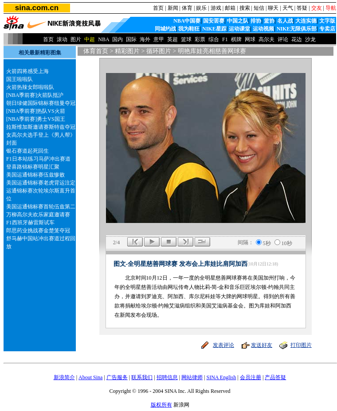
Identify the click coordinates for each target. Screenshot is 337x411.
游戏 (216, 8)
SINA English (221, 377)
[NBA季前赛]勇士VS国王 (35, 119)
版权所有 (161, 405)
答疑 (302, 8)
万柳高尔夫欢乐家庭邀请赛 (38, 214)
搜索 (244, 8)
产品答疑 (275, 377)
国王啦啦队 (19, 79)
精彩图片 (127, 51)
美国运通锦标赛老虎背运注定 (40, 183)
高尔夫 (266, 39)
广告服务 (117, 377)
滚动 (62, 39)
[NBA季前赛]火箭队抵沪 (34, 95)
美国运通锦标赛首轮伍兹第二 (40, 207)
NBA (103, 39)
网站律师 (192, 377)
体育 (187, 8)
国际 (131, 39)
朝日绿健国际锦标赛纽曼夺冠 (40, 103)
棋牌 (236, 39)
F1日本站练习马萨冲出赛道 (38, 159)
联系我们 (142, 377)
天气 (287, 8)
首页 (158, 8)
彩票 (200, 39)
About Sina (90, 377)
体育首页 (95, 51)
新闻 (173, 8)
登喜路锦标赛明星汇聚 (32, 167)
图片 (76, 39)
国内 (117, 39)
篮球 (186, 39)
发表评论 (223, 345)
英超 (172, 39)
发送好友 (261, 345)
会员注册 (250, 377)
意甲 (158, 39)
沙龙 (310, 39)
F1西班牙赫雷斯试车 (30, 222)
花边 (296, 39)
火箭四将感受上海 (27, 71)
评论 (283, 39)
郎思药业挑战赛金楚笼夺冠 (38, 230)
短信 (259, 8)
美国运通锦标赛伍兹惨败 (35, 175)
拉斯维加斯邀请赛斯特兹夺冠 (40, 127)
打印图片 (301, 345)
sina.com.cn (37, 8)
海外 (145, 39)
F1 (225, 39)
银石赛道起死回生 (27, 151)
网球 (250, 39)
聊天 (273, 8)
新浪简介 (64, 377)
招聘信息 (167, 377)
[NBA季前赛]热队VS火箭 (35, 111)
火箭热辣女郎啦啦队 (30, 87)
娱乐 (201, 8)
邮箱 (230, 8)
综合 (213, 39)
